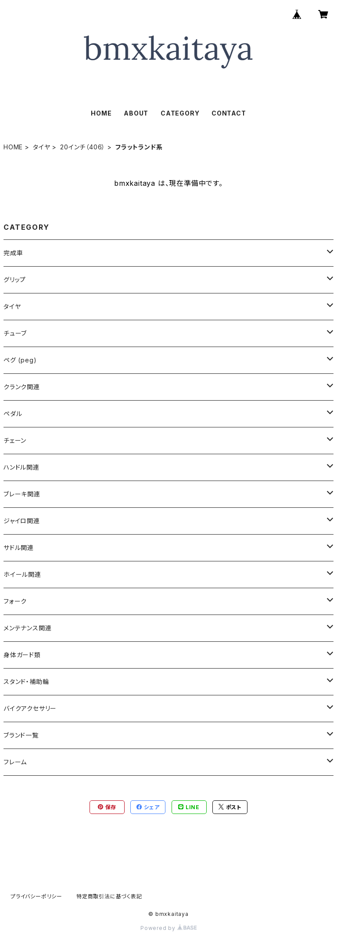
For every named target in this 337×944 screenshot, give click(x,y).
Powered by (168, 928)
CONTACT (229, 113)
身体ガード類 (22, 654)
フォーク (15, 601)
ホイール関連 (22, 574)
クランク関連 (22, 387)
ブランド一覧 (21, 735)
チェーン (15, 440)
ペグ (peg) (20, 360)
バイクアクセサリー (30, 708)
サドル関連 (19, 547)
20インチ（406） (82, 147)
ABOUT (136, 113)
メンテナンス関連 (27, 628)
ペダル (13, 413)
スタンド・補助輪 (26, 681)
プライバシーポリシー (36, 896)
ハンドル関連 (21, 467)
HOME (101, 113)
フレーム (15, 762)
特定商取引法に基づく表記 (109, 896)
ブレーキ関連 (22, 494)
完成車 (13, 253)
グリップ (15, 279)
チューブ (15, 333)
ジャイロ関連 (22, 520)
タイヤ (41, 147)
